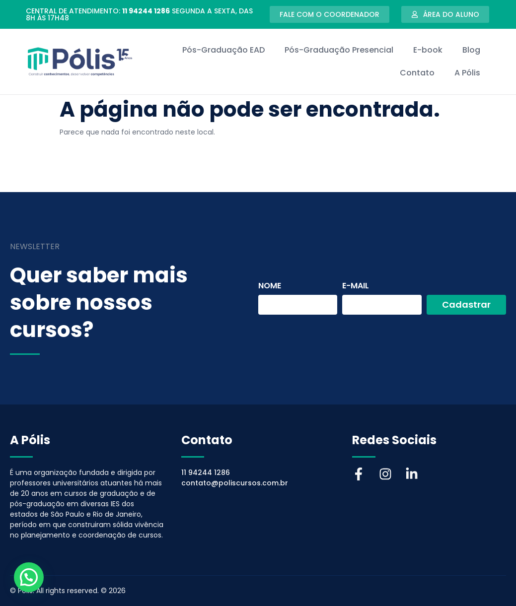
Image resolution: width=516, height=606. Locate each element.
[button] (29, 577)
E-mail (355, 286)
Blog (471, 50)
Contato (417, 72)
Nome (269, 286)
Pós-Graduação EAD (223, 50)
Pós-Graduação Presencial (339, 50)
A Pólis (467, 72)
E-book (427, 50)
